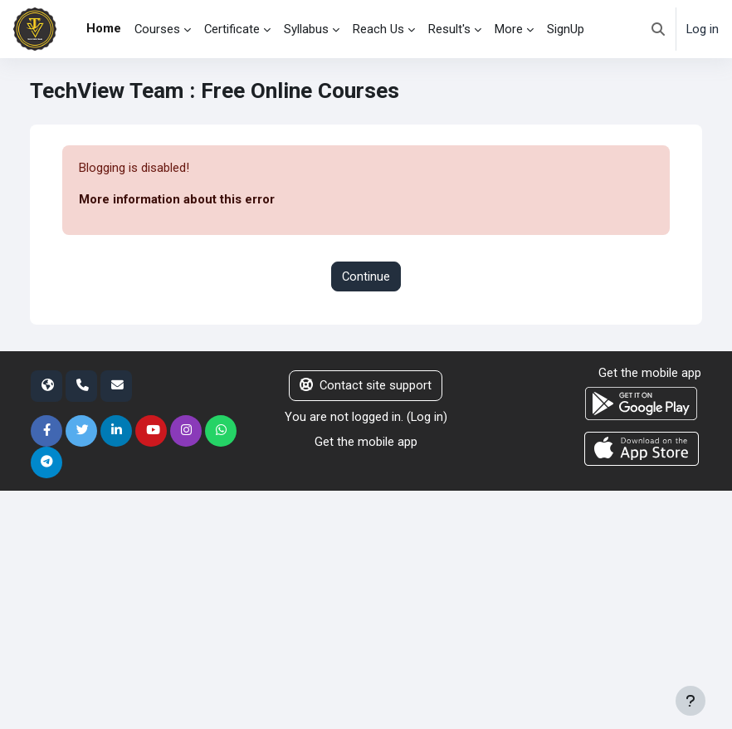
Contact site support (366, 385)
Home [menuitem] (103, 28)
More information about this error (177, 199)
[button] (658, 29)
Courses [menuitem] (157, 29)
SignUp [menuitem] (565, 29)
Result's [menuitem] (449, 29)
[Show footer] (690, 701)
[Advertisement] (366, 607)
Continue (366, 276)
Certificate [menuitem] (232, 29)
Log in (702, 29)
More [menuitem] (509, 29)
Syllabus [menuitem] (306, 29)
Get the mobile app (366, 441)
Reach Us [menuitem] (378, 29)
